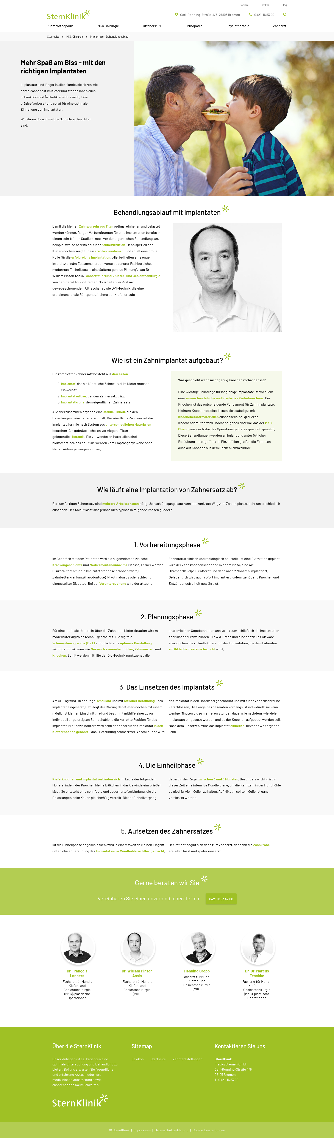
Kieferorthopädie (61, 26)
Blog (284, 4)
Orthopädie (194, 26)
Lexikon (265, 4)
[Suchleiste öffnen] (285, 14)
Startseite (53, 36)
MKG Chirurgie (108, 26)
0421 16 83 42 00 (221, 899)
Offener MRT (152, 26)
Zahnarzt (279, 26)
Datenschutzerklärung (172, 1130)
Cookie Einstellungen (209, 1130)
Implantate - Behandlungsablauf (110, 36)
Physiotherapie (237, 26)
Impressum (142, 1130)
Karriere (244, 4)
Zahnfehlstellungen (188, 1059)
